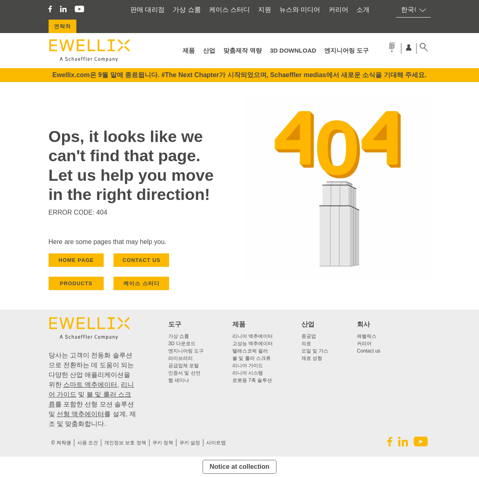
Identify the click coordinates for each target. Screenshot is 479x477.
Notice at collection (239, 466)
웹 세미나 (178, 380)
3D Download (293, 50)
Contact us (368, 351)
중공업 (308, 336)
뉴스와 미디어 (299, 9)
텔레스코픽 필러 (250, 351)
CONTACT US (141, 260)
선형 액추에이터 (80, 413)
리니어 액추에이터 (252, 336)
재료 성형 (311, 358)
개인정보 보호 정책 (125, 443)
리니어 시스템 (247, 373)
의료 (306, 343)
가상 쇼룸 (187, 9)
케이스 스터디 (229, 9)
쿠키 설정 (189, 443)
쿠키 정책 (162, 443)
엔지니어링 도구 (346, 50)
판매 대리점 (147, 9)
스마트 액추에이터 (90, 384)
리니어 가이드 (247, 365)
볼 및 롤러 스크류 (251, 358)
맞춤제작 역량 (242, 50)
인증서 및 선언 (184, 373)
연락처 (62, 26)
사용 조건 (87, 443)
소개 (363, 9)
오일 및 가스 (315, 351)
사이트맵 (216, 443)
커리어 (338, 9)
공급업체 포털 (183, 365)
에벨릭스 (367, 336)
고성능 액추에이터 (252, 343)
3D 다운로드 (182, 343)
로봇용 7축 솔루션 (252, 380)
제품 (189, 50)
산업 (209, 50)
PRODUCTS (76, 283)
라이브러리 (180, 358)
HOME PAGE (76, 260)
